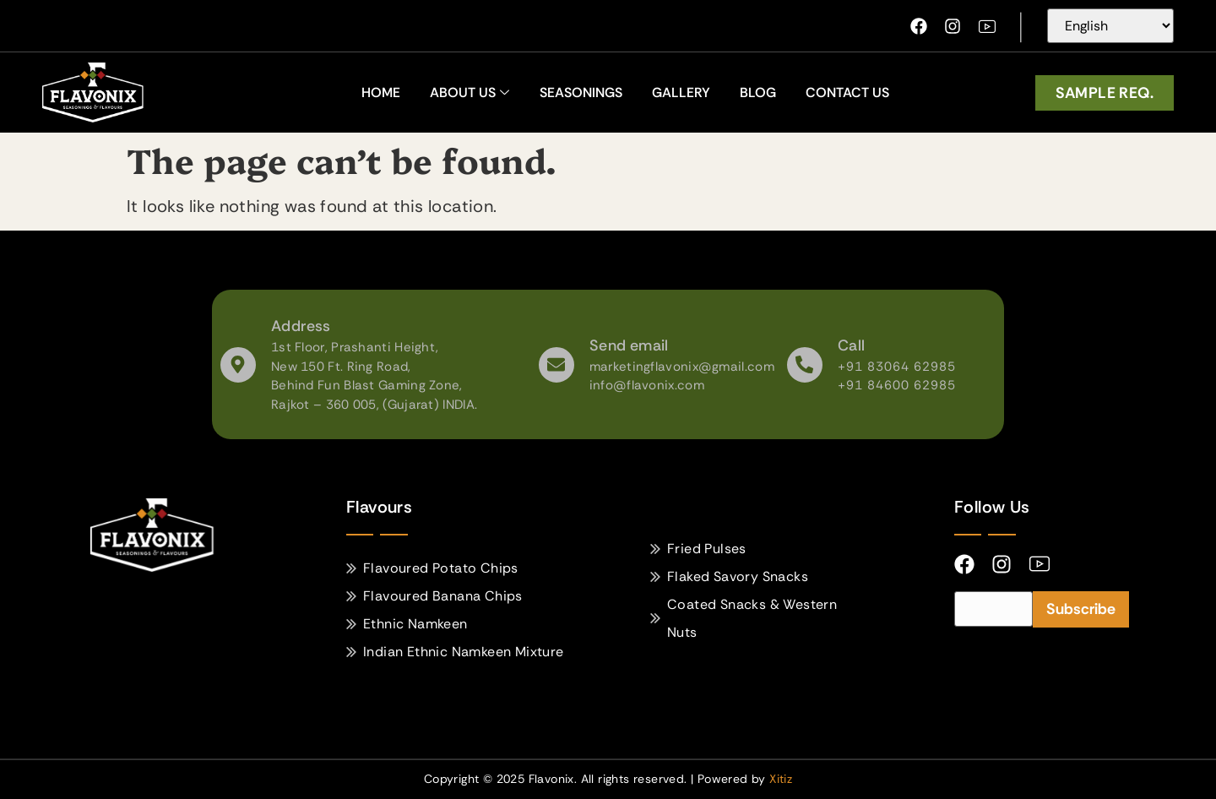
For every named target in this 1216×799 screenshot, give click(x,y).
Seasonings (581, 92)
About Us (469, 92)
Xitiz (780, 778)
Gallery (681, 92)
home (380, 92)
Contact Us (847, 92)
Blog (758, 92)
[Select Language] (1110, 25)
